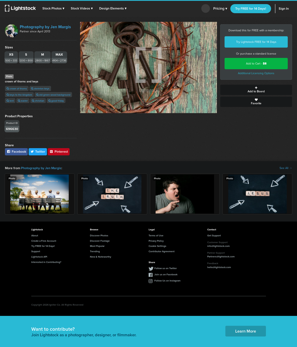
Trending (95, 251)
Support (35, 251)
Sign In (284, 8)
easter (23, 100)
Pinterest (58, 151)
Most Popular (97, 246)
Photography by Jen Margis (45, 27)
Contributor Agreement (162, 251)
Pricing (220, 8)
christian (38, 100)
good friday (56, 100)
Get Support (214, 235)
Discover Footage (100, 241)
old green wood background (53, 94)
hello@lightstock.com (219, 267)
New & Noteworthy (100, 256)
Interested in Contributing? (46, 262)
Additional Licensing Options (256, 73)
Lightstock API (39, 256)
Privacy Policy (156, 241)
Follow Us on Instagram (167, 280)
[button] (53, 8)
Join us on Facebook (165, 274)
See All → (286, 168)
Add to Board (256, 89)
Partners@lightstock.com (221, 256)
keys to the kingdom (19, 94)
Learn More (245, 331)
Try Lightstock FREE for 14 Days (256, 42)
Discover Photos (99, 235)
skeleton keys (40, 88)
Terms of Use (156, 235)
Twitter (37, 151)
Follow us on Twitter (165, 268)
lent (10, 100)
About (34, 235)
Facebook (16, 151)
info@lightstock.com (218, 246)
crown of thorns (17, 88)
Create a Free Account (43, 241)
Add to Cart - (256, 63)
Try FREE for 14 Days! (250, 8)
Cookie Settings (157, 246)
